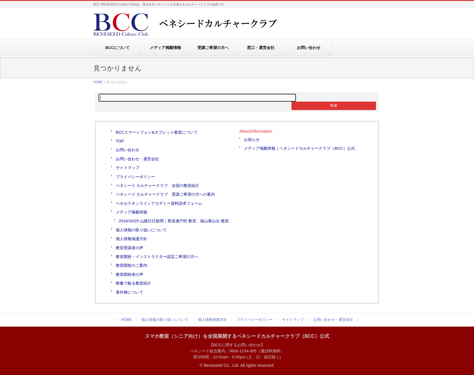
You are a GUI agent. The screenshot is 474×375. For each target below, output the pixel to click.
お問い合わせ (127, 150)
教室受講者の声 (129, 248)
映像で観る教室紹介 (133, 283)
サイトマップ (127, 167)
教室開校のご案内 (131, 265)
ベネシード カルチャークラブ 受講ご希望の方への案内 (165, 194)
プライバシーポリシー (135, 176)
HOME (97, 82)
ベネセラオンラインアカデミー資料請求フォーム (159, 203)
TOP (120, 141)
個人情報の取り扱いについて (141, 230)
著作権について (129, 292)
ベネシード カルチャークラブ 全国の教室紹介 (158, 185)
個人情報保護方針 (131, 238)
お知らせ (252, 139)
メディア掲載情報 (131, 212)
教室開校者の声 (129, 274)
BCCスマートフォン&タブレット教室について (157, 132)
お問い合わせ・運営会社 (137, 159)
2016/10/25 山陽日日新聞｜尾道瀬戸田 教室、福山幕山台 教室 (174, 221)
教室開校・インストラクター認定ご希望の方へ (157, 256)
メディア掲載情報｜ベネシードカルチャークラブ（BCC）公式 (299, 148)
